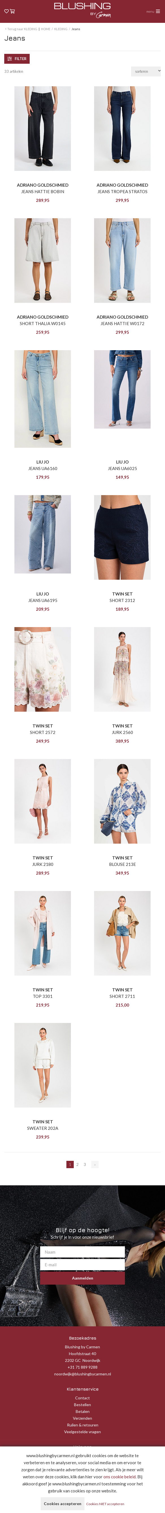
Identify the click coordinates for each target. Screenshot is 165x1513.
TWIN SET (122, 593)
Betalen (83, 1411)
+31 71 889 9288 (82, 1367)
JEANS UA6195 (42, 600)
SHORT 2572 (42, 732)
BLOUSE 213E (122, 864)
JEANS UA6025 (122, 468)
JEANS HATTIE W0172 (122, 323)
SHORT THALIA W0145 (43, 323)
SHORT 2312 (122, 600)
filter (17, 58)
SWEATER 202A (42, 1128)
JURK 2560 (122, 732)
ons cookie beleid (119, 1476)
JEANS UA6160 (42, 468)
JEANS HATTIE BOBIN (42, 191)
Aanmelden (82, 1278)
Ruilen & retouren (82, 1424)
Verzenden (82, 1418)
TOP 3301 (43, 996)
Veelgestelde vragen (82, 1431)
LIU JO (42, 461)
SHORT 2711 (122, 996)
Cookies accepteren (62, 1503)
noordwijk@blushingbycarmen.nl (82, 1373)
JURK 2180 (42, 864)
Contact (82, 1397)
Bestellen (82, 1404)
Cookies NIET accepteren (105, 1504)
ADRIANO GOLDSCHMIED (42, 185)
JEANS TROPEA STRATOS (122, 191)
